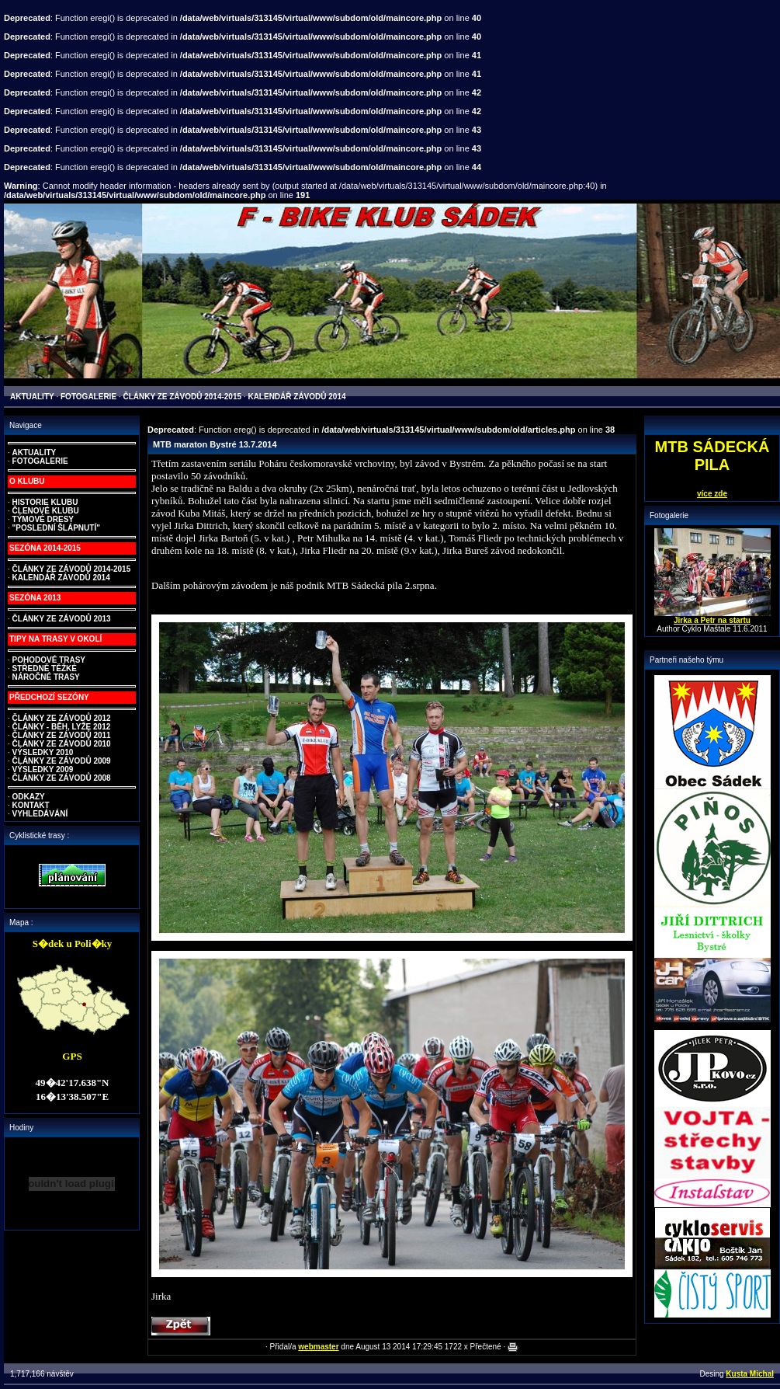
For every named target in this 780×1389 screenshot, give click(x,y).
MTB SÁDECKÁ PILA (712, 455)
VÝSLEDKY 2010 (43, 752)
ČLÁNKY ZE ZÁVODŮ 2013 (61, 618)
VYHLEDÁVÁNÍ (40, 813)
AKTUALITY (34, 452)
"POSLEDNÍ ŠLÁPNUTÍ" (56, 528)
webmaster (318, 1346)
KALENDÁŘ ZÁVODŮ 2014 (61, 577)
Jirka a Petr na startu (712, 620)
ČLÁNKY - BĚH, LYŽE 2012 (61, 726)
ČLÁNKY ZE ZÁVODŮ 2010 (61, 744)
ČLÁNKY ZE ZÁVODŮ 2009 (61, 761)
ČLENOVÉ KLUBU (45, 511)
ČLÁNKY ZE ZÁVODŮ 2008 (61, 778)
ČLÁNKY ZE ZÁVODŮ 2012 (61, 718)
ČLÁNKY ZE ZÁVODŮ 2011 (61, 735)
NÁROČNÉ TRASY (46, 677)
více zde (712, 493)
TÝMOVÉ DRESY (43, 519)
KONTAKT (31, 805)
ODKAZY (28, 796)
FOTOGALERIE (40, 461)
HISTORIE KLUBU (45, 502)
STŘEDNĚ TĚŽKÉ (44, 668)
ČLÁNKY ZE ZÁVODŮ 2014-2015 (71, 569)
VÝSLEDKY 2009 (43, 769)
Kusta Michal (750, 1374)
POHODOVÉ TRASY (48, 660)
